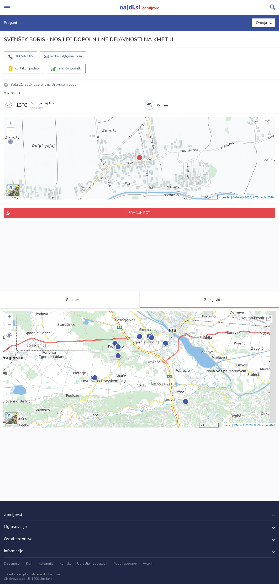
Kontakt (65, 563)
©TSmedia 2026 (263, 197)
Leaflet (226, 197)
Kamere (162, 105)
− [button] (10, 132)
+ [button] (10, 124)
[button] (10, 141)
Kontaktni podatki (27, 68)
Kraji (29, 563)
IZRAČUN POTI (139, 212)
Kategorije (46, 563)
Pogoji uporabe (124, 563)
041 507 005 (24, 56)
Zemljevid (209, 299)
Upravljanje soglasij (92, 563)
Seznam (69, 299)
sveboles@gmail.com (66, 56)
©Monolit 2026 (242, 197)
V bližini (9, 93)
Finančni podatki (69, 68)
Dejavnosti (12, 563)
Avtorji (147, 563)
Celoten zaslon (267, 122)
